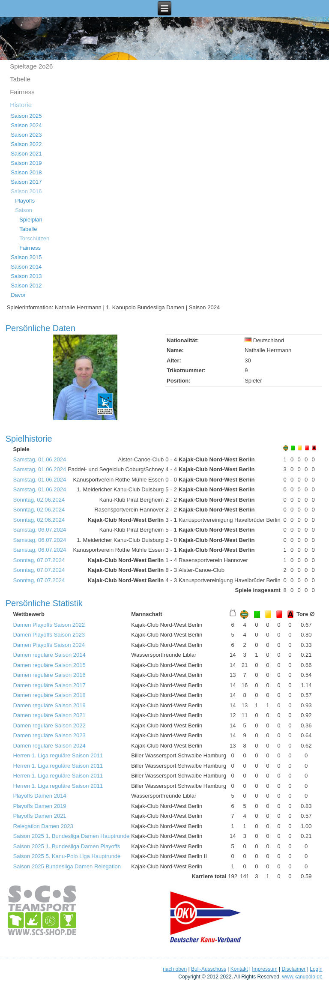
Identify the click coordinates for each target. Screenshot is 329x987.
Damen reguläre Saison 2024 (49, 745)
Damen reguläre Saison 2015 (49, 665)
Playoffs (25, 200)
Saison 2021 (26, 153)
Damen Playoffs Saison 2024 (49, 645)
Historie (21, 104)
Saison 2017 (26, 182)
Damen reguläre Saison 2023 (49, 735)
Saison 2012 (26, 285)
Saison (23, 210)
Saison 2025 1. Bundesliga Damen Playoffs (66, 846)
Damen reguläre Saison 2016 (49, 675)
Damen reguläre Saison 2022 (49, 725)
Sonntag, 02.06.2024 (39, 499)
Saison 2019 (26, 163)
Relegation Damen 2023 (43, 826)
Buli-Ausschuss (208, 969)
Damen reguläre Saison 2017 (49, 685)
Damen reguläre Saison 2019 (49, 705)
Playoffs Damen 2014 (39, 796)
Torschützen (34, 238)
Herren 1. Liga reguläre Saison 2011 (58, 755)
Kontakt (239, 969)
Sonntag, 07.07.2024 (39, 560)
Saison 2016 (26, 191)
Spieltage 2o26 (31, 66)
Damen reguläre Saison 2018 (49, 695)
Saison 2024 (26, 125)
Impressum (264, 969)
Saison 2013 (26, 276)
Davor (18, 295)
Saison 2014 (26, 266)
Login (316, 969)
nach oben (175, 969)
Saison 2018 (26, 172)
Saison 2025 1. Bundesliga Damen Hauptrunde (71, 836)
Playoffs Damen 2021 (39, 816)
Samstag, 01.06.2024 (39, 459)
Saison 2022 (26, 144)
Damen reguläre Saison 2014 (49, 655)
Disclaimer (293, 969)
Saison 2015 (26, 257)
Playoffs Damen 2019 (39, 806)
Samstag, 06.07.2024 (39, 529)
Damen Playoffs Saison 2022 (49, 625)
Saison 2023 (26, 135)
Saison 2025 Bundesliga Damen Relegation (67, 866)
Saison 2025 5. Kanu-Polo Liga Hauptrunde (67, 856)
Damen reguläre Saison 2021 (49, 715)
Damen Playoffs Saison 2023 (49, 634)
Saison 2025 (26, 116)
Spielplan (30, 219)
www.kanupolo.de (302, 977)
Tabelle (20, 79)
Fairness (22, 92)
